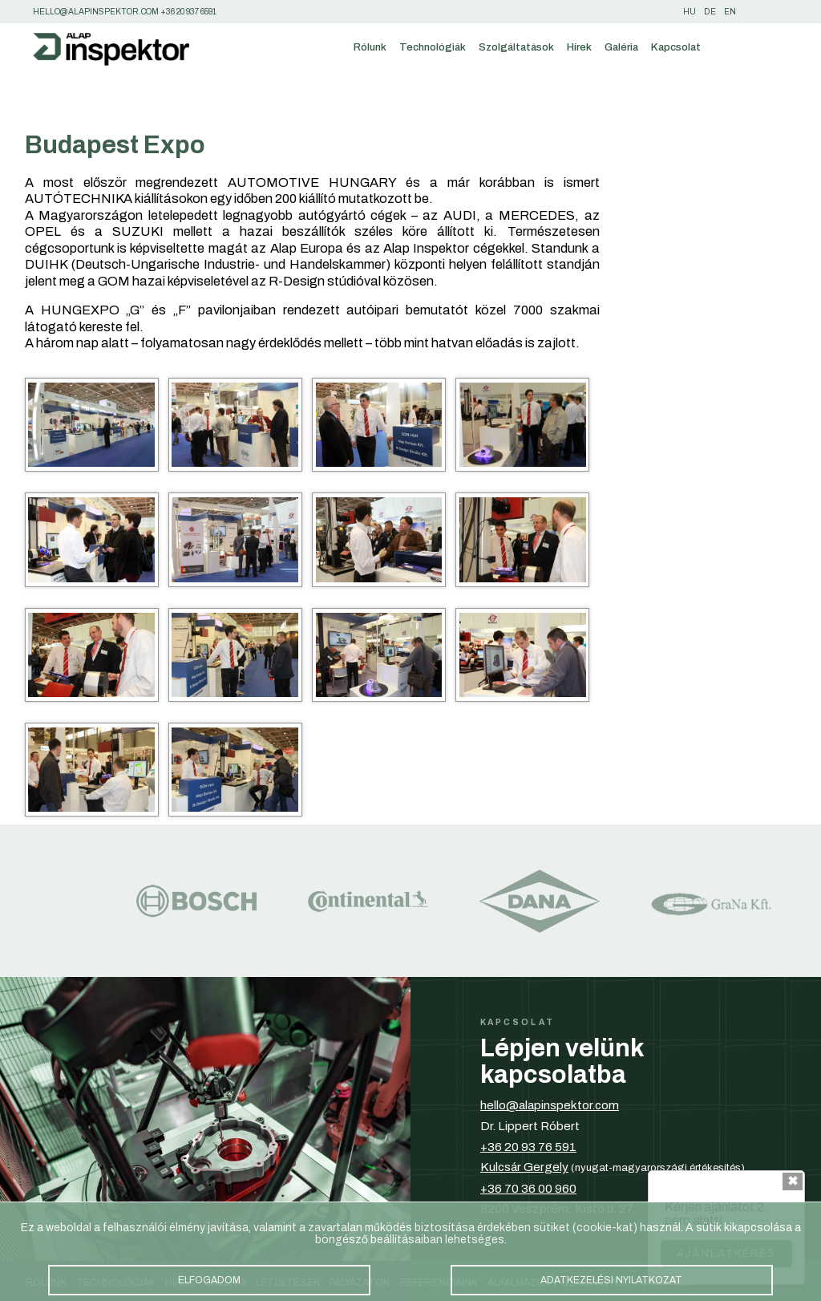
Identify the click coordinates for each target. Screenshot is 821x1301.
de (710, 11)
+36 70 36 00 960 (528, 1188)
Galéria (621, 47)
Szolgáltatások (516, 47)
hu (689, 11)
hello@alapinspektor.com (549, 1105)
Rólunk (370, 47)
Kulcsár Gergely (524, 1167)
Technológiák (432, 47)
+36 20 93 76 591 (528, 1147)
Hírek (579, 47)
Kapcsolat (676, 47)
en (730, 11)
